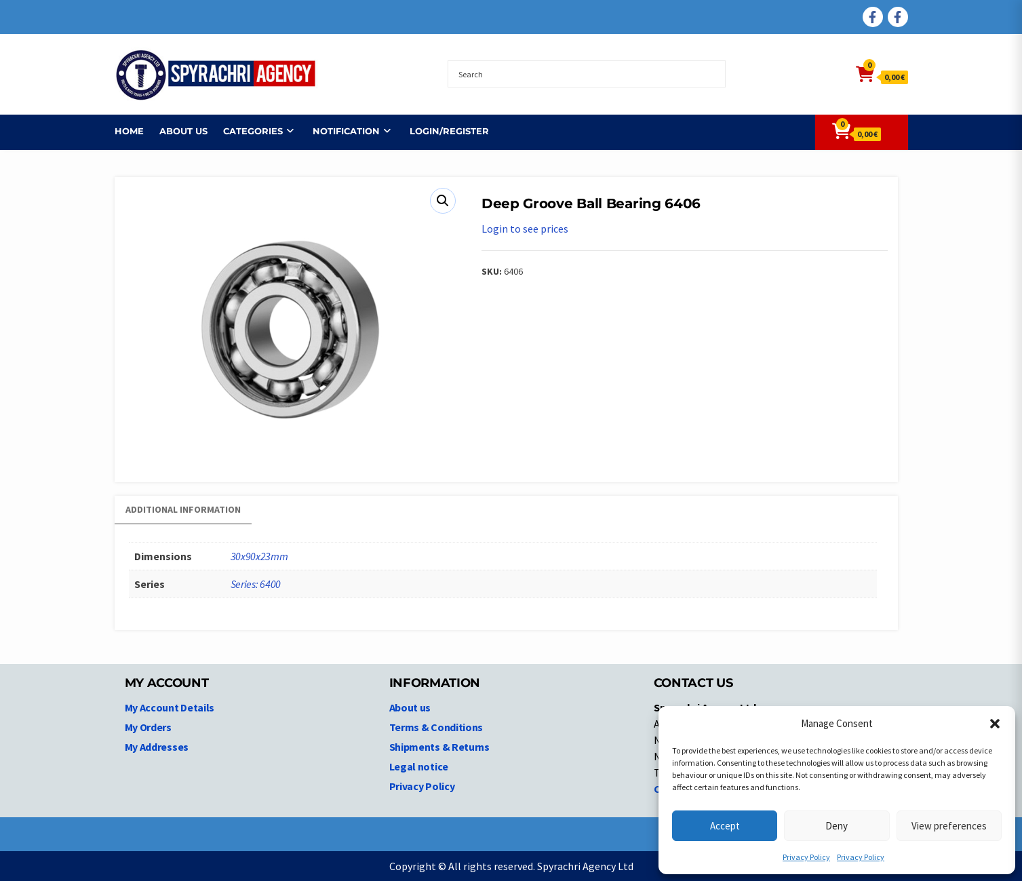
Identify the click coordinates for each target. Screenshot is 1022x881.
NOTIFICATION (346, 130)
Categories (253, 130)
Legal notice (418, 766)
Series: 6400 (256, 584)
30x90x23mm (259, 556)
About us (183, 130)
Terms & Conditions (436, 727)
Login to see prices (524, 228)
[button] (995, 723)
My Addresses (157, 746)
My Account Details (170, 707)
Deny (836, 825)
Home (129, 130)
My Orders (148, 727)
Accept (725, 825)
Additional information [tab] (183, 509)
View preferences (949, 825)
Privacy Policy (806, 857)
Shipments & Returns (439, 746)
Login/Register (449, 130)
